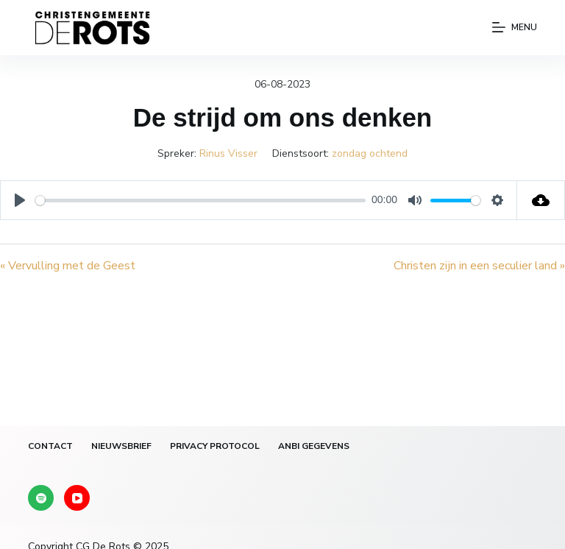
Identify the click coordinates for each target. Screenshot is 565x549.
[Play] (20, 200)
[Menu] (514, 28)
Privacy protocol (215, 446)
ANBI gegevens (313, 446)
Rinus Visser (228, 153)
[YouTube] (77, 498)
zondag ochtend (370, 153)
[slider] (200, 201)
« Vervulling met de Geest (67, 266)
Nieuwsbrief (121, 446)
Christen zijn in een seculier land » (479, 266)
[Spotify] (41, 498)
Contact (50, 446)
